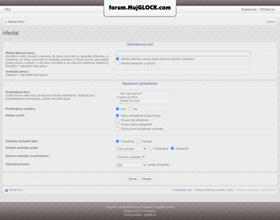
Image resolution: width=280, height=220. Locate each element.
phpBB (126, 207)
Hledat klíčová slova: (20, 53)
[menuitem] (214, 190)
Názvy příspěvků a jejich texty (138, 115)
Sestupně (180, 148)
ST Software (147, 211)
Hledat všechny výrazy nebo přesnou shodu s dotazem (155, 59)
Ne (133, 109)
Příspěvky (125, 141)
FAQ (8, 9)
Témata (144, 141)
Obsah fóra (16, 21)
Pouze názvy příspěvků (134, 124)
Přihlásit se (267, 9)
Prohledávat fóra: (17, 92)
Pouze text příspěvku (132, 120)
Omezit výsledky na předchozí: (27, 156)
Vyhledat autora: (17, 71)
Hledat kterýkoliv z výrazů (135, 63)
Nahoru (271, 21)
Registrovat (249, 9)
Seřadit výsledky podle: (22, 147)
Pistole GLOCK (143, 97)
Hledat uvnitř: (15, 115)
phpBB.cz (150, 214)
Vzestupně (158, 148)
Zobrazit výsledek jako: (22, 141)
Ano (121, 109)
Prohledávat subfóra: (20, 108)
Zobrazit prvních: (17, 164)
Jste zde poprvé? (143, 93)
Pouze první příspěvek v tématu (139, 128)
